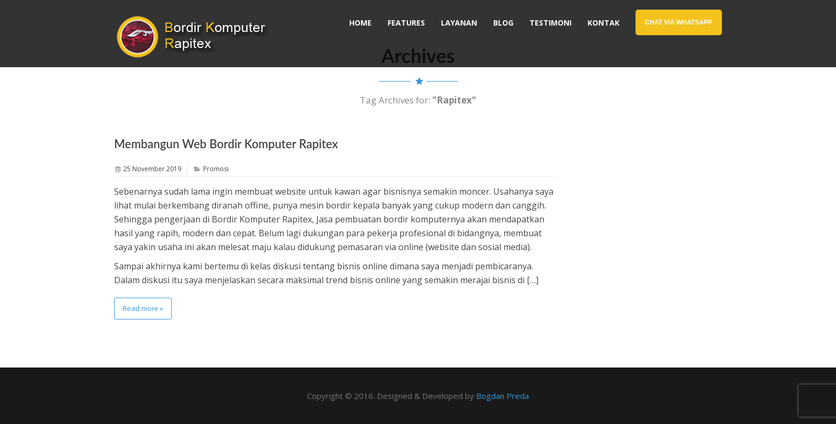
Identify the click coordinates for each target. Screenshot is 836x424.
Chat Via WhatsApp (678, 22)
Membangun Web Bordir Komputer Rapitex (226, 144)
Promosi (216, 168)
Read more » (143, 308)
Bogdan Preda (502, 395)
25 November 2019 (152, 168)
